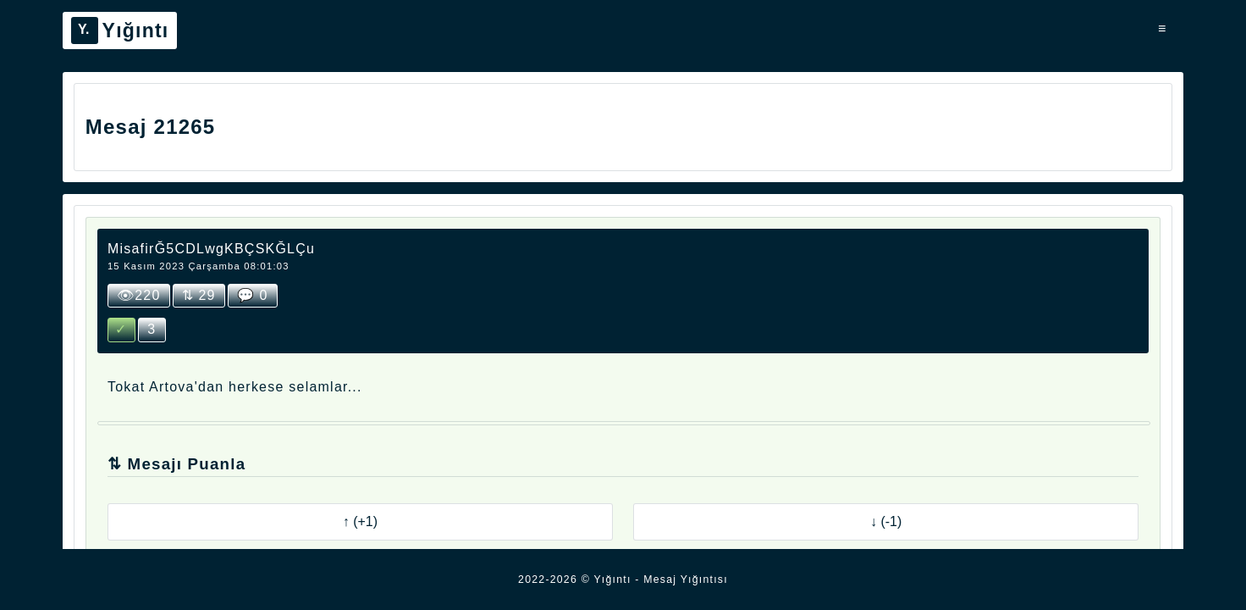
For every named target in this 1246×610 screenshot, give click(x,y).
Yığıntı (120, 30)
